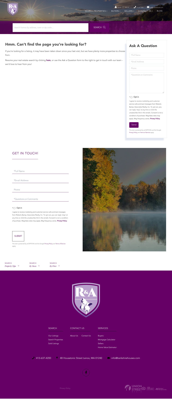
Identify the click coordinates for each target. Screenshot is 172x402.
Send (133, 130)
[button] (74, 31)
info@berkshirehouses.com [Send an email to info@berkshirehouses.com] (149, 7)
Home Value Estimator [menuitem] (109, 353)
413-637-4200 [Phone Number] (125, 7)
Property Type (10, 272)
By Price (54, 272)
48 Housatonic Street (78, 363)
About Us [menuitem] (71, 341)
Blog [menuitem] (159, 14)
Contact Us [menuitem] (144, 14)
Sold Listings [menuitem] (46, 349)
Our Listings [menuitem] (46, 341)
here (49, 65)
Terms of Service (145, 137)
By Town (33, 272)
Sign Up (110, 7)
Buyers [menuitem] (115, 14)
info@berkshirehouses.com (131, 363)
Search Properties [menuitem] (95, 14)
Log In (98, 7)
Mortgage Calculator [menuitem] (109, 345)
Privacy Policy (154, 123)
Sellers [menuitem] (128, 14)
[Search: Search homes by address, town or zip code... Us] (36, 31)
